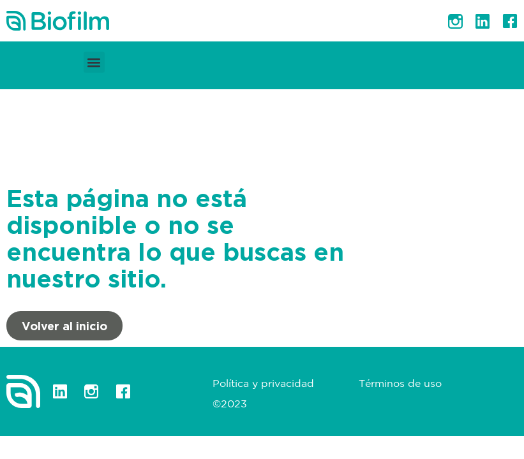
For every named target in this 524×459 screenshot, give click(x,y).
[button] (94, 62)
